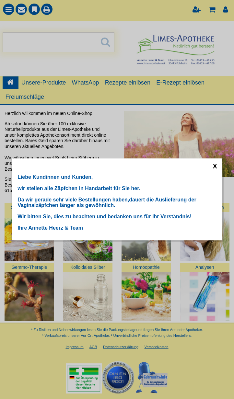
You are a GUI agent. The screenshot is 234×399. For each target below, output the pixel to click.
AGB (93, 347)
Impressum (74, 347)
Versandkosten (157, 347)
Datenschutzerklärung (120, 347)
